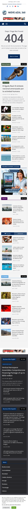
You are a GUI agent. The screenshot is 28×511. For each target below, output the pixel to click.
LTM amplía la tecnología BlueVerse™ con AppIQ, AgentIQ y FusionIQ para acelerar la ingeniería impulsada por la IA (13, 431)
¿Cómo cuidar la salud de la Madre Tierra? (18, 247)
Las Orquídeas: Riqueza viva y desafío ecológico (18, 108)
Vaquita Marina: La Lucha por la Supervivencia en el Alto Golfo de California (18, 157)
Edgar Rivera (15, 94)
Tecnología (5, 487)
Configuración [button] (6, 507)
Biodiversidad (6, 467)
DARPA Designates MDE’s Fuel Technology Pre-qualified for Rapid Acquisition (13, 398)
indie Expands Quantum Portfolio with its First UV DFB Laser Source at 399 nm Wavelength (13, 390)
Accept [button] (13, 507)
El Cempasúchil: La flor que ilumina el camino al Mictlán (18, 147)
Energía (4, 480)
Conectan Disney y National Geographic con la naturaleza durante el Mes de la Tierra (18, 209)
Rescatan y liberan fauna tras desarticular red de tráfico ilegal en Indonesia (18, 296)
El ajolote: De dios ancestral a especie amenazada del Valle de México (18, 118)
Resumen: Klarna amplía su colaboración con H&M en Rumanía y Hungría (13, 442)
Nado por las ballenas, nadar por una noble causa (18, 266)
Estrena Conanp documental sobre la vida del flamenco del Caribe (18, 222)
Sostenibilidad (6, 470)
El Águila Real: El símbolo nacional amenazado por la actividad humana (13, 89)
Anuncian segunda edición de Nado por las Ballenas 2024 (18, 257)
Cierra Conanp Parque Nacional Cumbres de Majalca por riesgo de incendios (18, 333)
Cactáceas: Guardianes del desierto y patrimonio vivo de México (18, 138)
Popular (8, 233)
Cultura (4, 491)
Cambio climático (7, 477)
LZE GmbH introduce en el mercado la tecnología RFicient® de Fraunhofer (13, 452)
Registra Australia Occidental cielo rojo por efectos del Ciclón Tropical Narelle (18, 309)
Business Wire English (7, 364)
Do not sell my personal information (11, 504)
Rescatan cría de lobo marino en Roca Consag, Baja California (18, 321)
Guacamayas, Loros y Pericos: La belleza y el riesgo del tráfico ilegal (18, 128)
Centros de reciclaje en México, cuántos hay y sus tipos (18, 239)
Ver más (24, 64)
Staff (11, 378)
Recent (20, 233)
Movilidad (5, 474)
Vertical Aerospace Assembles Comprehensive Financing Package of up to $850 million (13, 371)
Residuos (4, 484)
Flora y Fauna (6, 82)
